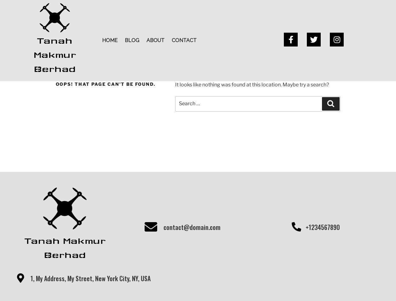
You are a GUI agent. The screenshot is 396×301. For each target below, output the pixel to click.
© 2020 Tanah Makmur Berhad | (176, 287)
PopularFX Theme (240, 287)
